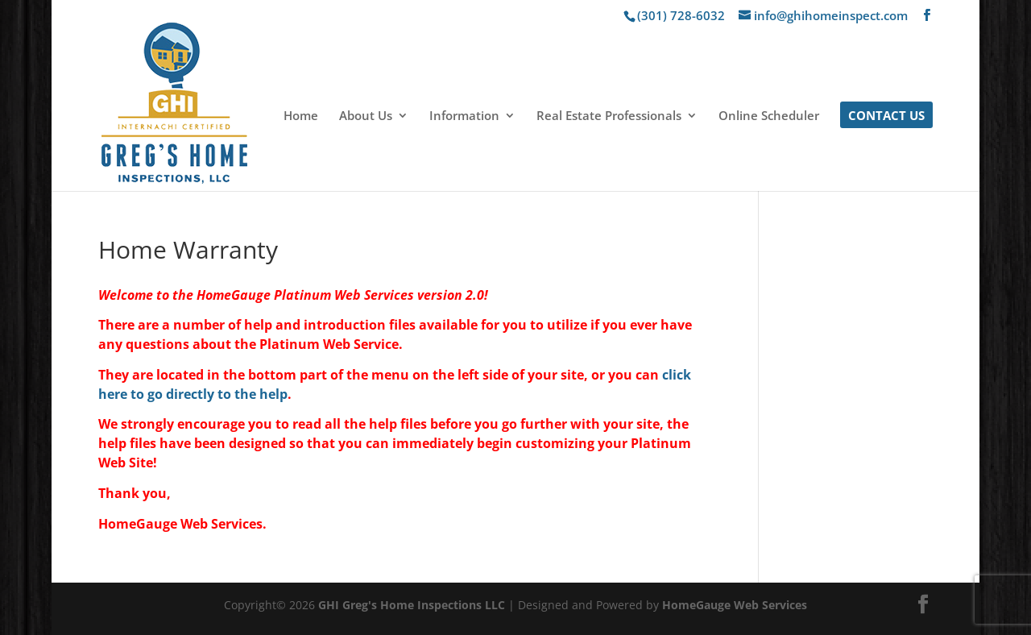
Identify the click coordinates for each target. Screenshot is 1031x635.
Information (464, 116)
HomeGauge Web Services (734, 604)
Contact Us (886, 116)
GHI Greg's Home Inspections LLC (411, 604)
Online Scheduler (768, 116)
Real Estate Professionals (608, 116)
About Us (365, 116)
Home (301, 116)
